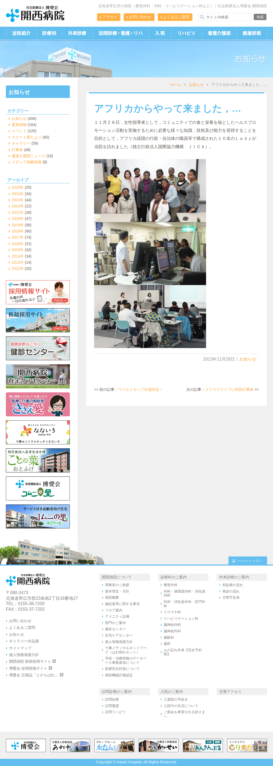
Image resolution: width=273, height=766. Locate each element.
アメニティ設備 (117, 616)
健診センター (115, 629)
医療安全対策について (122, 669)
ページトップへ (250, 561)
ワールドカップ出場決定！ (140, 389)
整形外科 (171, 585)
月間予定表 (231, 597)
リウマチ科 (172, 612)
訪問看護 (112, 706)
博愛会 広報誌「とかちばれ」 (34, 675)
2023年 (18, 200)
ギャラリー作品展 (24, 641)
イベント (19, 131)
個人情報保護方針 (24, 655)
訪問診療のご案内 (117, 691)
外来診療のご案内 (234, 577)
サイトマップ (20, 648)
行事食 (17, 150)
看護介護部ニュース (28, 156)
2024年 (18, 194)
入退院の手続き (176, 699)
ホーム (175, 84)
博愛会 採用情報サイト (28, 668)
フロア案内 (113, 610)
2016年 (18, 244)
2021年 (18, 212)
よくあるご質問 (176, 17)
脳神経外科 (172, 631)
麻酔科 (169, 637)
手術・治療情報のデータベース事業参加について (126, 660)
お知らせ (196, 84)
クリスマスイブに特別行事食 (229, 389)
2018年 (18, 231)
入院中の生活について (181, 706)
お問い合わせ (140, 17)
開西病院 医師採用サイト (30, 661)
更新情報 (19, 125)
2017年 (18, 237)
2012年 (18, 268)
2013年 (18, 262)
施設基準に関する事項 (122, 604)
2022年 (18, 206)
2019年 (18, 225)
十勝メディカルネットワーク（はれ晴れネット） (126, 650)
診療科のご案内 (173, 577)
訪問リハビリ (115, 712)
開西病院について (117, 577)
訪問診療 (112, 699)
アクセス (109, 17)
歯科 (167, 644)
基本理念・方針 (117, 591)
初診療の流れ (232, 585)
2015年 (18, 250)
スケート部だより (27, 137)
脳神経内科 (172, 625)
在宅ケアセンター (119, 635)
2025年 (18, 187)
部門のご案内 (115, 623)
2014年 (18, 256)
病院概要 (112, 597)
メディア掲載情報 (27, 162)
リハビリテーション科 (181, 619)
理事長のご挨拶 (117, 585)
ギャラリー (21, 143)
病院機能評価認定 (119, 675)
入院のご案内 (171, 691)
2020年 (18, 218)
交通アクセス (230, 691)
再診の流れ (231, 591)
